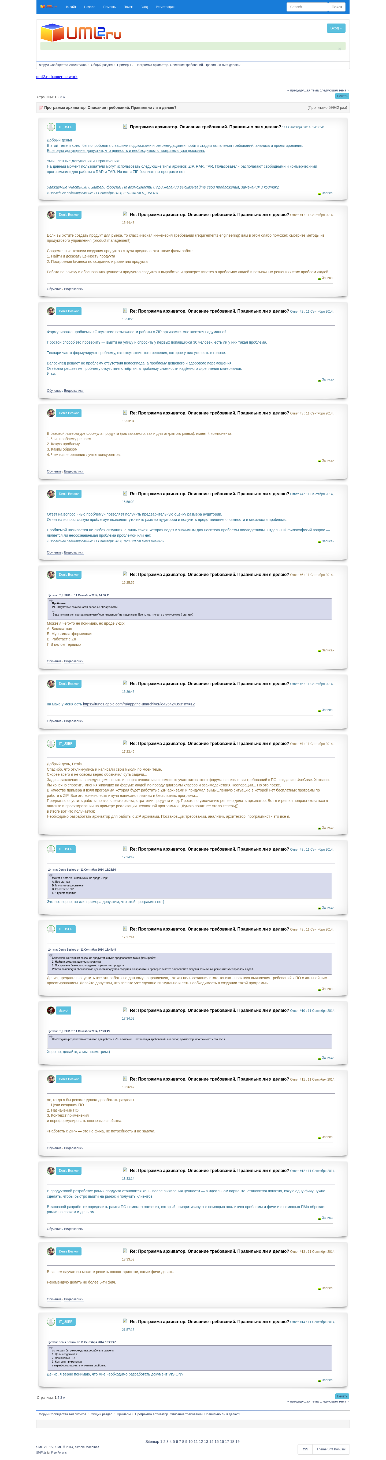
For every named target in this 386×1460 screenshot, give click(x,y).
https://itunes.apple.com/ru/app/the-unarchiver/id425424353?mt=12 (139, 704)
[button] (70, 7)
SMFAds (41, 1452)
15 (216, 1441)
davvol (63, 1010)
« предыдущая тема (303, 90)
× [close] (339, 49)
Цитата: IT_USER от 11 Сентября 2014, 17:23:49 (79, 1031)
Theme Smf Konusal (331, 1449)
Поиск (337, 7)
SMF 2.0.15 (44, 1447)
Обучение (54, 289)
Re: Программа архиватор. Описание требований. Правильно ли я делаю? (209, 214)
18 (232, 1441)
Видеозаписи (73, 289)
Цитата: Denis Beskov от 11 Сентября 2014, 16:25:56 (82, 869)
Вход (336, 28)
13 (206, 1441)
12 (201, 1441)
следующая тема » (334, 90)
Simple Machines (87, 1447)
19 (237, 1441)
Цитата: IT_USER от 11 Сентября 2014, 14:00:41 (79, 595)
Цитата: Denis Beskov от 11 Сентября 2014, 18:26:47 (82, 1342)
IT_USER (66, 127)
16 (222, 1441)
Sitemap (152, 1441)
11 (196, 1441)
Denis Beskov (69, 215)
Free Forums (59, 1452)
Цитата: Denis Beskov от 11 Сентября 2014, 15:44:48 (82, 949)
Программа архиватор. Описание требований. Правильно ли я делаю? (205, 127)
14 (211, 1441)
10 (190, 1441)
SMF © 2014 (64, 1447)
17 (227, 1441)
